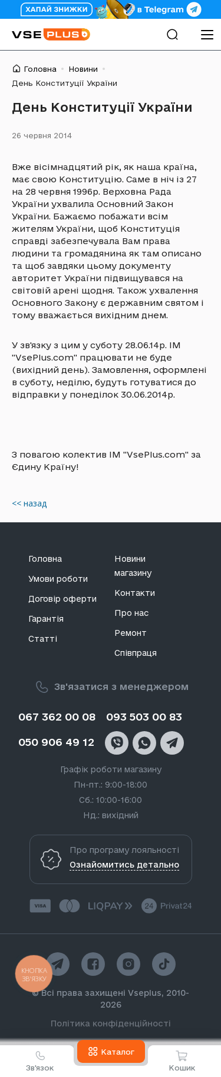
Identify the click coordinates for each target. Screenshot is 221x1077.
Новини (83, 69)
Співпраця (135, 653)
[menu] (207, 34)
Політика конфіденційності (111, 1023)
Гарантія (46, 618)
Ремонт (130, 633)
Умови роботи (58, 578)
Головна (40, 69)
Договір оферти (62, 598)
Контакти (134, 593)
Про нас (131, 613)
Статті (42, 638)
